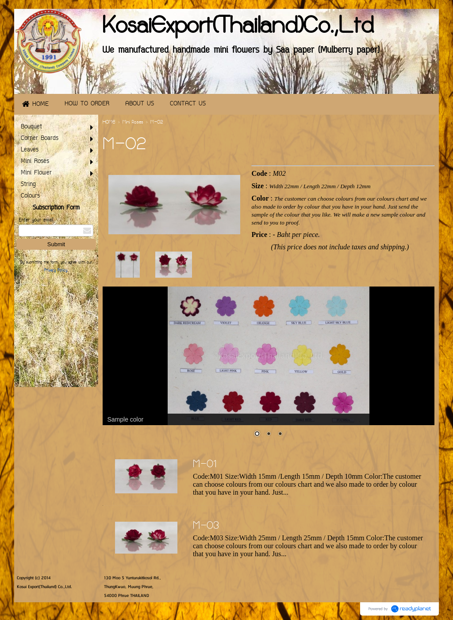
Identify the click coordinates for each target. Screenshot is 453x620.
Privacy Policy (55, 270)
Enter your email (36, 220)
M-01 (205, 465)
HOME (109, 122)
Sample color (125, 419)
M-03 (206, 526)
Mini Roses (133, 122)
